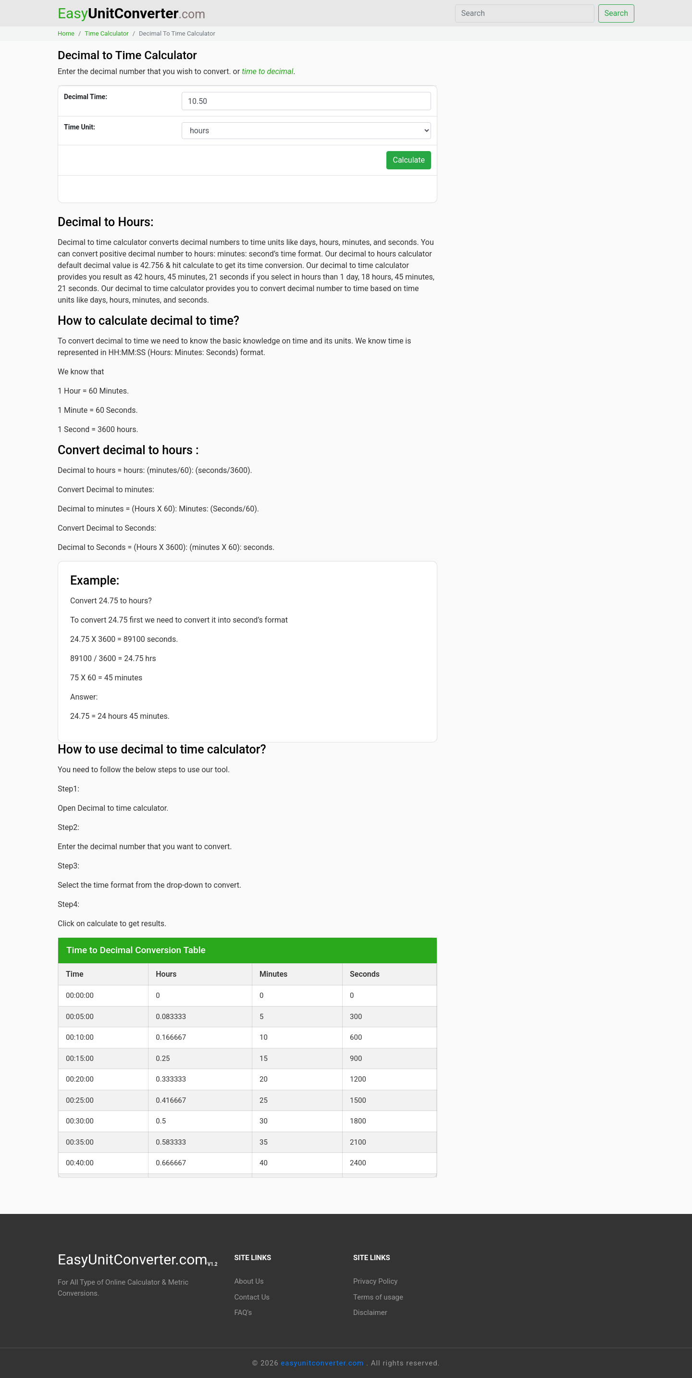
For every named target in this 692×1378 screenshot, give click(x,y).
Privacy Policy (375, 1281)
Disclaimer (370, 1312)
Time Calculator (106, 33)
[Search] (528, 13)
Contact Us (252, 1297)
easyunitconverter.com (323, 1363)
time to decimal (267, 71)
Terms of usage (378, 1297)
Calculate (409, 160)
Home (66, 33)
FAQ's (243, 1312)
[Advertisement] (543, 139)
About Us (249, 1281)
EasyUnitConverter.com (138, 1259)
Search (616, 13)
